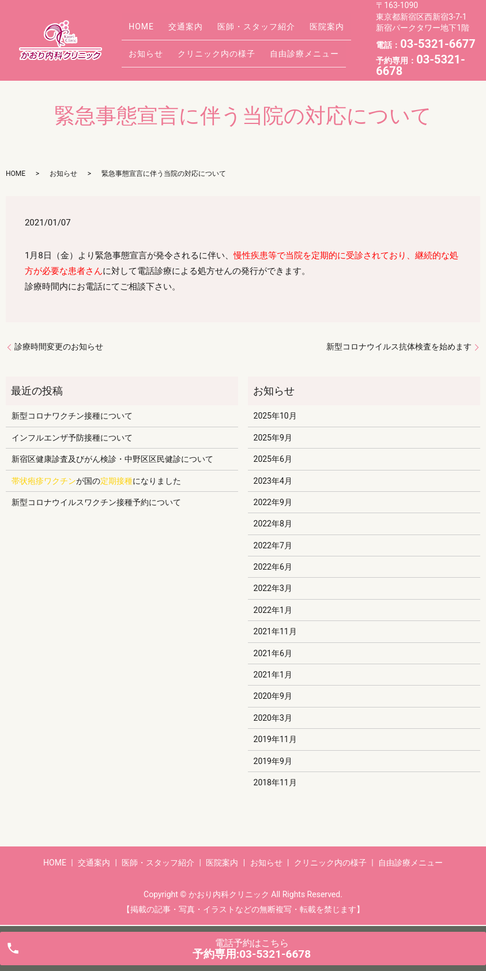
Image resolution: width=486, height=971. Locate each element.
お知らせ (143, 48)
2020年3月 (273, 717)
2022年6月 (273, 566)
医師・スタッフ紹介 (241, 30)
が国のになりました (96, 481)
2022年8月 (273, 523)
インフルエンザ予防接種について (72, 437)
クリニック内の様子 (207, 48)
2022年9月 (273, 502)
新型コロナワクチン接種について (72, 415)
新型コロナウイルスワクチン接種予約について (96, 502)
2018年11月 (275, 782)
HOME (138, 30)
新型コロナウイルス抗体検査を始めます (399, 346)
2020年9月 (273, 696)
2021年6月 (273, 653)
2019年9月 (273, 761)
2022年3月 (273, 588)
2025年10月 (275, 415)
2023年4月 (273, 481)
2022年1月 (273, 610)
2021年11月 (275, 631)
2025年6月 (273, 459)
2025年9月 (273, 437)
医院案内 (305, 30)
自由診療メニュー (288, 48)
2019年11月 (275, 739)
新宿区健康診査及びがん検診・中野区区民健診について (112, 459)
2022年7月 (273, 545)
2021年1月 (273, 674)
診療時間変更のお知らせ (58, 346)
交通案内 (176, 30)
